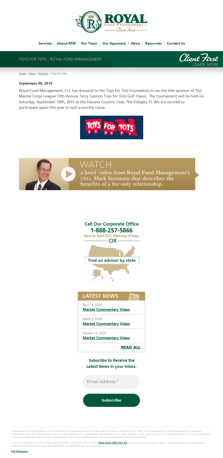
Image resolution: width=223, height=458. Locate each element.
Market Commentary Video (106, 309)
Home (22, 73)
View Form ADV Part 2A (112, 442)
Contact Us (176, 43)
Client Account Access (101, 3)
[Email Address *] (111, 382)
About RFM (66, 43)
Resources (153, 43)
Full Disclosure (19, 451)
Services (45, 43)
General (43, 73)
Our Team (89, 43)
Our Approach (114, 43)
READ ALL (130, 347)
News (135, 43)
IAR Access (130, 3)
